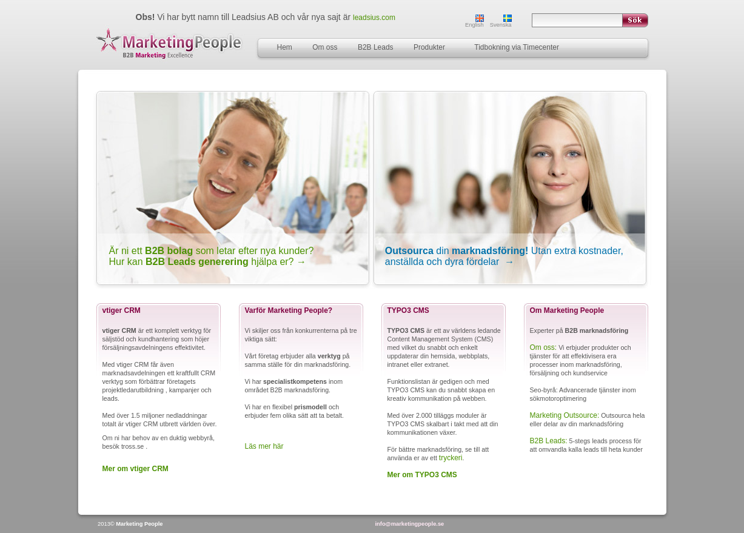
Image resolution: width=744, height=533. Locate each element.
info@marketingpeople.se (409, 524)
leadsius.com (374, 17)
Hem (284, 47)
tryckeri (451, 458)
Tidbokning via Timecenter (516, 47)
